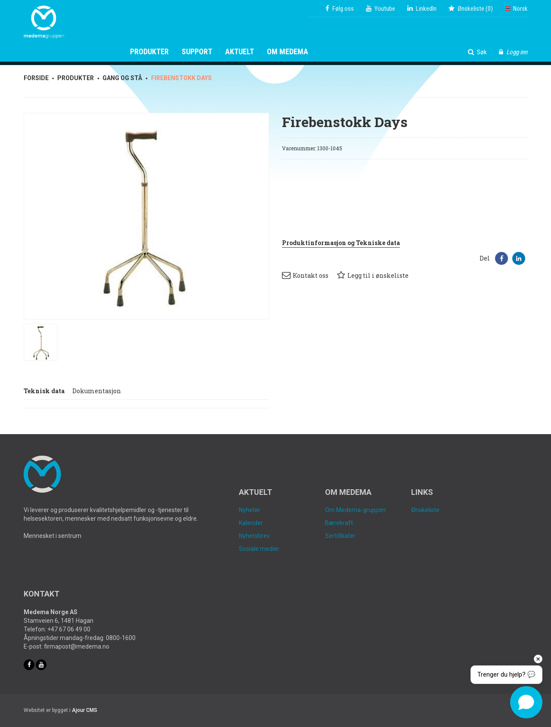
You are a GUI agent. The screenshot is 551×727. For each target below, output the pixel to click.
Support (197, 52)
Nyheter (249, 509)
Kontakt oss (305, 275)
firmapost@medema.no (76, 646)
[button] (501, 258)
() (471, 8)
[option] (146, 216)
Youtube (380, 8)
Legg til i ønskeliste (373, 275)
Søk (477, 52)
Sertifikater (340, 535)
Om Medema (287, 52)
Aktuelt (239, 52)
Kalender (251, 522)
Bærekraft (339, 522)
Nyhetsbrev (254, 535)
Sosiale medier (259, 548)
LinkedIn (421, 8)
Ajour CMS (84, 710)
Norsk (516, 8)
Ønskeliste (425, 509)
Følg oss (339, 8)
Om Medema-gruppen (355, 509)
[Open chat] (526, 702)
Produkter (149, 52)
